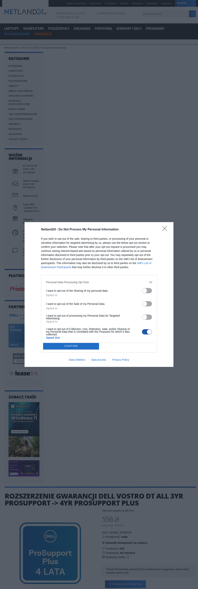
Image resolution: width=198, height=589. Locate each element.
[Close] (166, 229)
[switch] (147, 290)
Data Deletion (77, 359)
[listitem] (99, 282)
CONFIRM (71, 346)
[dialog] (99, 294)
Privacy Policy (120, 359)
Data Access (98, 359)
